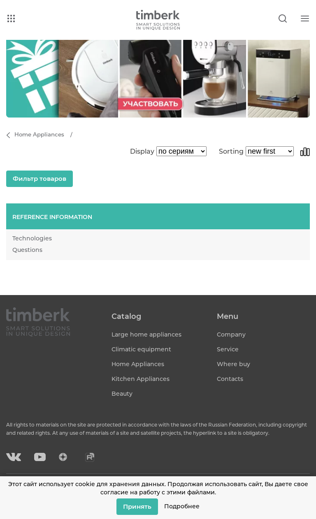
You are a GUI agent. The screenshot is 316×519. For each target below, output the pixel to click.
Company (231, 334)
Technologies (32, 238)
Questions (27, 250)
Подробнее (182, 506)
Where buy (233, 364)
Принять (137, 506)
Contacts (230, 379)
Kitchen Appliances (141, 379)
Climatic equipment (141, 349)
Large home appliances (146, 334)
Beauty (122, 393)
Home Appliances (138, 364)
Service (228, 349)
